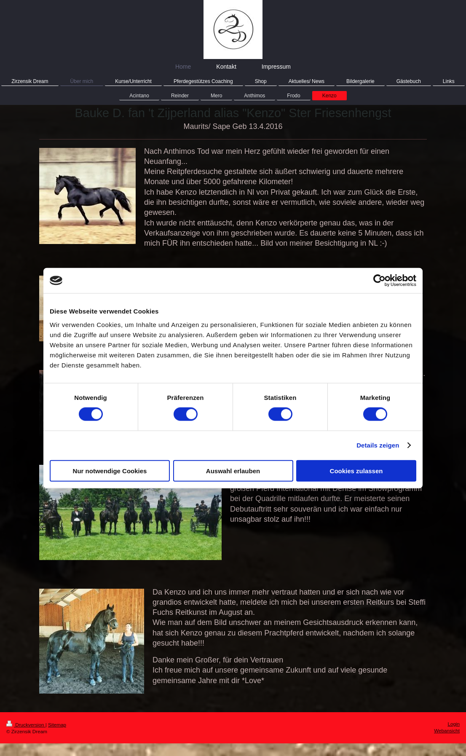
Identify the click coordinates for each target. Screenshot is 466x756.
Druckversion (26, 724)
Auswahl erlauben (233, 470)
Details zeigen (377, 445)
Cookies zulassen (356, 470)
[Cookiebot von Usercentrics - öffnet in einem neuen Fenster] (379, 280)
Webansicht (447, 730)
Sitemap (57, 724)
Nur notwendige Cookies (110, 470)
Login (453, 724)
